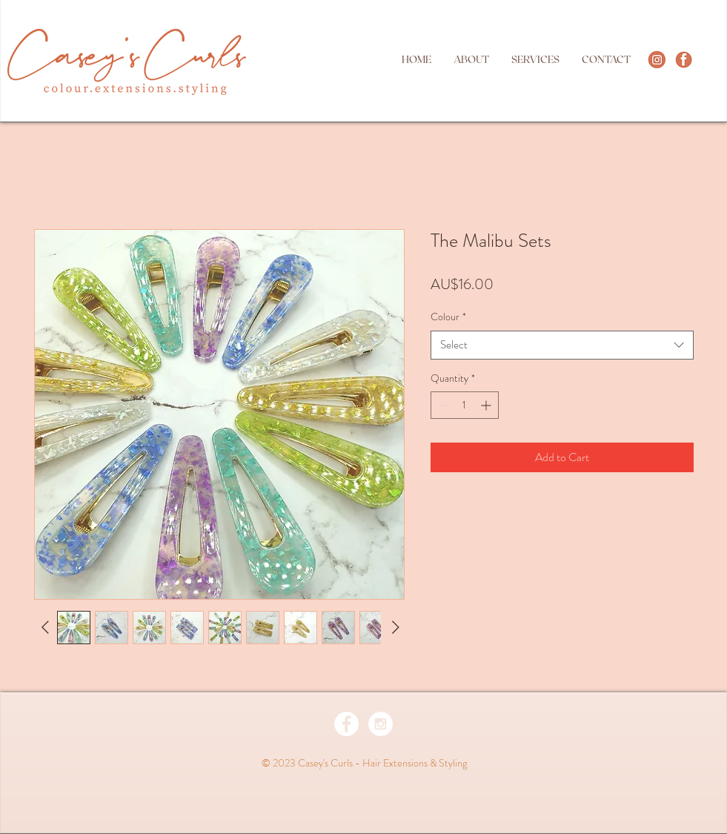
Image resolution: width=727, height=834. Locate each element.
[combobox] (562, 345)
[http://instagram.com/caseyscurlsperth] (657, 59)
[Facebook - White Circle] (346, 724)
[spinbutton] (464, 405)
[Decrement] (442, 405)
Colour (448, 317)
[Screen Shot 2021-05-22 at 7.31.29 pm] (683, 59)
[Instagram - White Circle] (380, 724)
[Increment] (487, 405)
